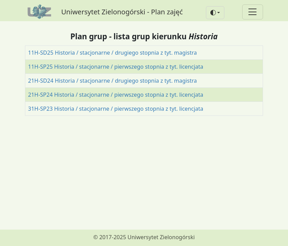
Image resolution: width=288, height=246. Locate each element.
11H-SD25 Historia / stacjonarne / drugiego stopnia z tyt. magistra (112, 52)
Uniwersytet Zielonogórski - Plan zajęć (122, 11)
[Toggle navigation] (252, 12)
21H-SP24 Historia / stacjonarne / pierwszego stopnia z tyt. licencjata (115, 94)
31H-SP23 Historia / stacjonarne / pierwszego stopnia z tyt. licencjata (115, 108)
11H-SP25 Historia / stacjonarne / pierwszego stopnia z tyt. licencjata (115, 66)
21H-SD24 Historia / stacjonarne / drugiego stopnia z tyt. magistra (112, 80)
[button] (215, 12)
